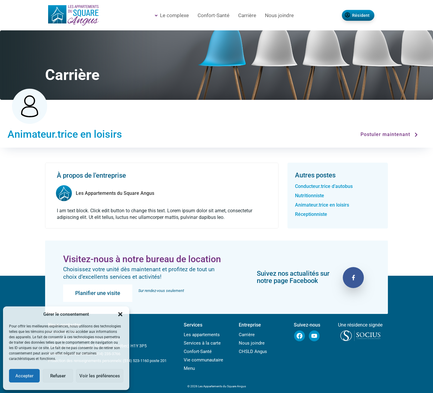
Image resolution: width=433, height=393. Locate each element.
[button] (120, 314)
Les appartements (202, 334)
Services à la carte (202, 343)
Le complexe (172, 15)
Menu (189, 368)
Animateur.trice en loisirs (322, 205)
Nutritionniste (310, 195)
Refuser (58, 376)
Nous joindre (279, 15)
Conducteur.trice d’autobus (324, 186)
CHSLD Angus (253, 351)
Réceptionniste (311, 214)
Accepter (24, 376)
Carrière (247, 15)
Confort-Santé (213, 15)
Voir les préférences (99, 376)
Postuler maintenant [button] (390, 134)
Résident (357, 15)
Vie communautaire (203, 360)
